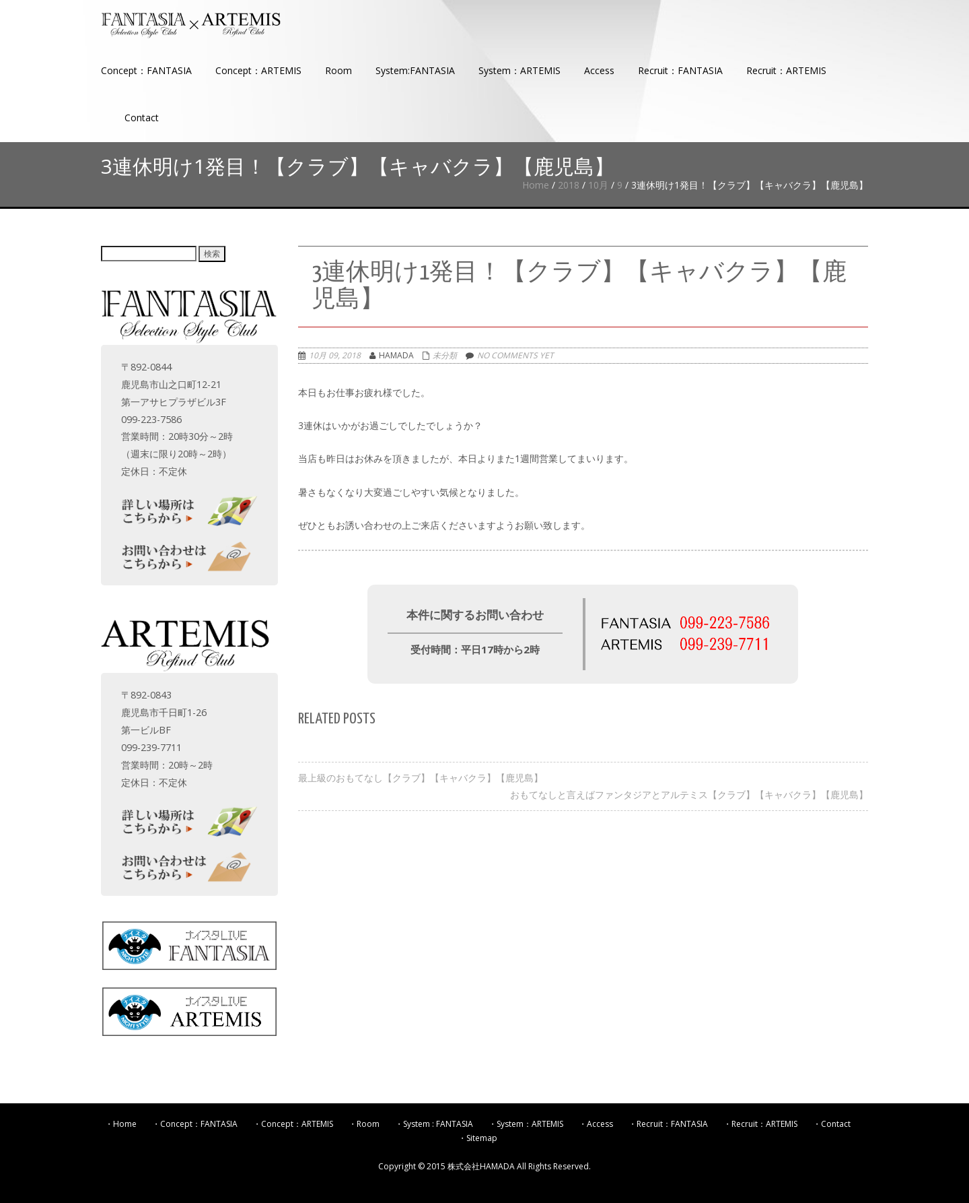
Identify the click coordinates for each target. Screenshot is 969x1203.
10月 (598, 184)
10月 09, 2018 (335, 355)
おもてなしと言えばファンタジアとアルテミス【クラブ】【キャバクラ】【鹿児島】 (689, 794)
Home (535, 184)
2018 (568, 184)
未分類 (445, 355)
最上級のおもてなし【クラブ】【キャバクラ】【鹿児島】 (420, 777)
